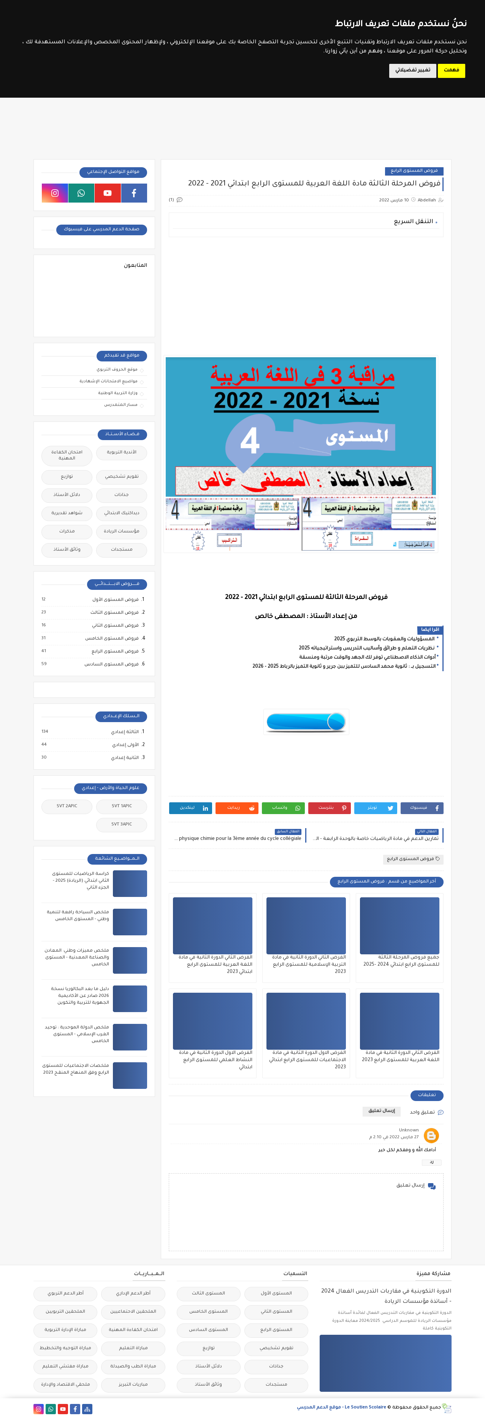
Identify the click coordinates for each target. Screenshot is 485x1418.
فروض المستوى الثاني (115, 626)
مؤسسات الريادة (121, 531)
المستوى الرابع (276, 1330)
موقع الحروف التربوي (117, 370)
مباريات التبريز (133, 1385)
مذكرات (67, 531)
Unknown (409, 1130)
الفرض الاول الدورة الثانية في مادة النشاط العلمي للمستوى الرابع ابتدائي (215, 1060)
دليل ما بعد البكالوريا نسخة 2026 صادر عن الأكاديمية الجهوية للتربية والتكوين (80, 996)
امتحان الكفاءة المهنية (66, 455)
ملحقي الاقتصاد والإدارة (65, 1385)
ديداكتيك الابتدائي (121, 513)
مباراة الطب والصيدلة (133, 1366)
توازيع (67, 477)
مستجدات (122, 550)
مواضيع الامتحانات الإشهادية (108, 381)
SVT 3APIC (121, 824)
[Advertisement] (306, 296)
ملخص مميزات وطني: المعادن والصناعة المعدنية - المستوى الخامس (76, 958)
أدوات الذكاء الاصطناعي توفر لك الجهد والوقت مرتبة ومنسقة (367, 658)
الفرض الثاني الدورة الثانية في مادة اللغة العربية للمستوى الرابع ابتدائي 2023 (215, 965)
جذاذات (121, 495)
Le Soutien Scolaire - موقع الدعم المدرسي (341, 1407)
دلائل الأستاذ (67, 495)
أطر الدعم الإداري (133, 1293)
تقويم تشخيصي (122, 477)
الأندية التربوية (121, 452)
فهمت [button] (451, 70)
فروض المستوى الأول (115, 600)
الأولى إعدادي (125, 745)
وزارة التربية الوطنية (118, 393)
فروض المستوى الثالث (114, 613)
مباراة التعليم (133, 1348)
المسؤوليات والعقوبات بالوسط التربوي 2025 (385, 639)
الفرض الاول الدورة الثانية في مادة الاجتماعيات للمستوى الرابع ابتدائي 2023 (307, 1060)
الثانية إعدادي (124, 758)
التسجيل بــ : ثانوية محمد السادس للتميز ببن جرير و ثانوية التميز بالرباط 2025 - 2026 (344, 667)
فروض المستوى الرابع (414, 171)
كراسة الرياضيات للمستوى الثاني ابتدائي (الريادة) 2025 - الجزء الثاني (80, 881)
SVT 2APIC (67, 806)
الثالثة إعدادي (124, 732)
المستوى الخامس (208, 1312)
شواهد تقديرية (66, 513)
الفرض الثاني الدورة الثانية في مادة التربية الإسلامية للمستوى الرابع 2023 (309, 965)
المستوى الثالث (208, 1293)
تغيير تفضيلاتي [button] (412, 70)
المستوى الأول (276, 1293)
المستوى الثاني (276, 1312)
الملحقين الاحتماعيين (133, 1312)
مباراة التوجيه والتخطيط (65, 1348)
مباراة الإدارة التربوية (65, 1330)
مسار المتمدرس (121, 405)
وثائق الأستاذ (67, 550)
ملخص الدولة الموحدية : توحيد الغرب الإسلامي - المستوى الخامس (77, 1034)
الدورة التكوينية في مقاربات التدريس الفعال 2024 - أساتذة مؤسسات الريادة (386, 1297)
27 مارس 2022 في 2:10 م (394, 1137)
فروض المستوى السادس (111, 665)
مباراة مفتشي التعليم (65, 1366)
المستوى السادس (208, 1330)
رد (432, 1162)
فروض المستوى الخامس (111, 639)
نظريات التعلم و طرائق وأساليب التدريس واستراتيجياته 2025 (367, 648)
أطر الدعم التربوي (66, 1293)
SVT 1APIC (122, 806)
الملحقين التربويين (65, 1312)
